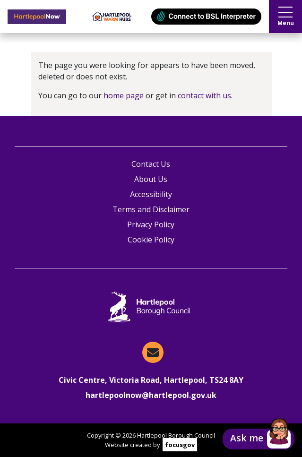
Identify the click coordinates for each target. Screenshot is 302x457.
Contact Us (150, 164)
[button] (258, 439)
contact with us (204, 95)
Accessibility (151, 194)
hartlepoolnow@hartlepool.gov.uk (151, 395)
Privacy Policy (150, 224)
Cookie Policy (151, 239)
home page (124, 95)
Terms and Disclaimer (151, 209)
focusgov (180, 444)
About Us (150, 179)
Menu (285, 17)
